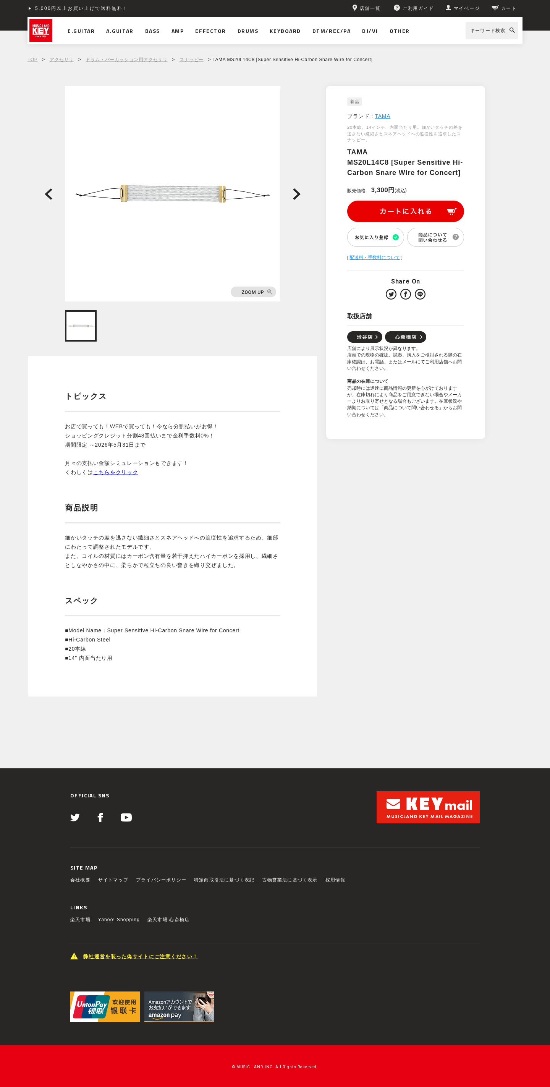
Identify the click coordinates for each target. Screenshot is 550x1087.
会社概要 (80, 880)
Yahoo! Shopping (119, 919)
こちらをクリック (115, 472)
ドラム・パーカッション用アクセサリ (126, 59)
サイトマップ (113, 880)
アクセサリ (62, 59)
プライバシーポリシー (161, 880)
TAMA (383, 116)
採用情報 (335, 880)
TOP (32, 59)
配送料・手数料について (374, 257)
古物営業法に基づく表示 (289, 880)
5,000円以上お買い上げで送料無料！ (81, 8)
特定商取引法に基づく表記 (224, 880)
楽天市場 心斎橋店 (168, 919)
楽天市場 (80, 919)
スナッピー (192, 59)
